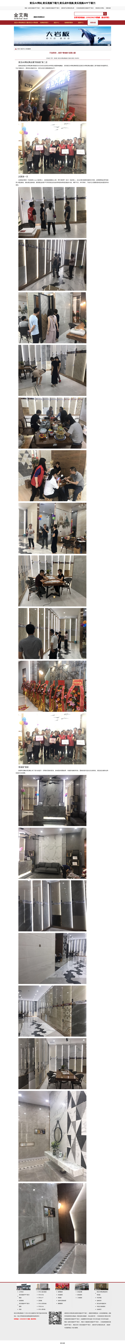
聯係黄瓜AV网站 (100, 8)
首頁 (18, 49)
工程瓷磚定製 (100, 1316)
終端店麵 (79, 1292)
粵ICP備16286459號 (41, 1313)
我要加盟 (108, 8)
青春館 (59, 1297)
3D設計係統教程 (101, 1306)
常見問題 (99, 1297)
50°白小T (40, 1297)
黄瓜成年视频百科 (101, 1303)
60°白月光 (41, 1294)
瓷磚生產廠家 (83, 1316)
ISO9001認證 (88, 1319)
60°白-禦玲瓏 (41, 1309)
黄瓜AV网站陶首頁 (20, 22)
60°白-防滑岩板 (42, 1303)
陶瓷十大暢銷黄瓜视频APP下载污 (50, 8)
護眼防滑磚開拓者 (39, 17)
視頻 (20, 1309)
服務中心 (80, 22)
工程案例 (79, 1297)
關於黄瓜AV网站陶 (32, 22)
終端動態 (28, 49)
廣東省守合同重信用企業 (67, 8)
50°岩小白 (41, 1306)
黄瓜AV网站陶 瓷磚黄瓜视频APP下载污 (77, 1313)
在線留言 (99, 1309)
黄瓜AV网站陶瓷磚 (19, 1313)
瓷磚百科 (99, 1300)
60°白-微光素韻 (42, 1292)
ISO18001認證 (104, 1319)
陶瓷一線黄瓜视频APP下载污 (32, 8)
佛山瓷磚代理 (91, 1316)
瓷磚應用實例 (69, 22)
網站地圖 (62, 1343)
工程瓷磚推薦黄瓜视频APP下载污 (85, 8)
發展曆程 (21, 1300)
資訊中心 (56, 22)
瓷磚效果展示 (44, 22)
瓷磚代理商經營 (62, 1300)
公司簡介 (21, 1292)
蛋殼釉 (40, 1300)
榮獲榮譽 (60, 1303)
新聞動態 (60, 1292)
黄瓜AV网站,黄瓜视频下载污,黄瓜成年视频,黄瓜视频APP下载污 (62, 3)
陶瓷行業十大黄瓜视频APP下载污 (82, 1325)
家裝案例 (79, 1294)
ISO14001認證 (96, 1319)
